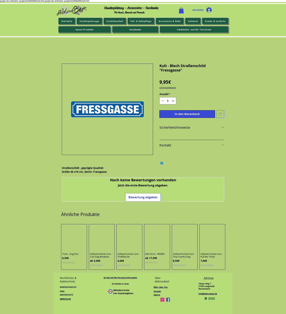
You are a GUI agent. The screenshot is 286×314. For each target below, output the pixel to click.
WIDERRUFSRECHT (68, 287)
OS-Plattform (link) (120, 284)
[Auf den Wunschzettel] (220, 114)
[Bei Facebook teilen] (162, 163)
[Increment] (173, 100)
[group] (143, 247)
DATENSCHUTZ (66, 295)
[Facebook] (168, 300)
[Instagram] (162, 300)
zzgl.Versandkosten (167, 88)
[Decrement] (162, 100)
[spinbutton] (168, 100)
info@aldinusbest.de (207, 293)
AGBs (62, 291)
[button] (181, 10)
